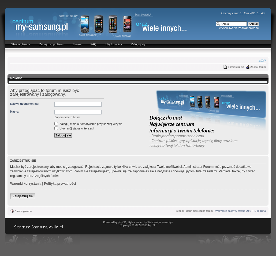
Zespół (180, 210)
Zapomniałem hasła (67, 117)
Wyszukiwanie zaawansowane (239, 27)
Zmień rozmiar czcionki (262, 60)
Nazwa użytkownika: (24, 103)
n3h (154, 225)
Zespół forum (258, 66)
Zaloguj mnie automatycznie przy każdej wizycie (88, 123)
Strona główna (23, 211)
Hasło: (14, 111)
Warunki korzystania (25, 183)
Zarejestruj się (236, 66)
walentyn (167, 222)
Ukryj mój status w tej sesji (74, 128)
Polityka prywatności (60, 183)
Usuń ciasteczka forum (199, 210)
